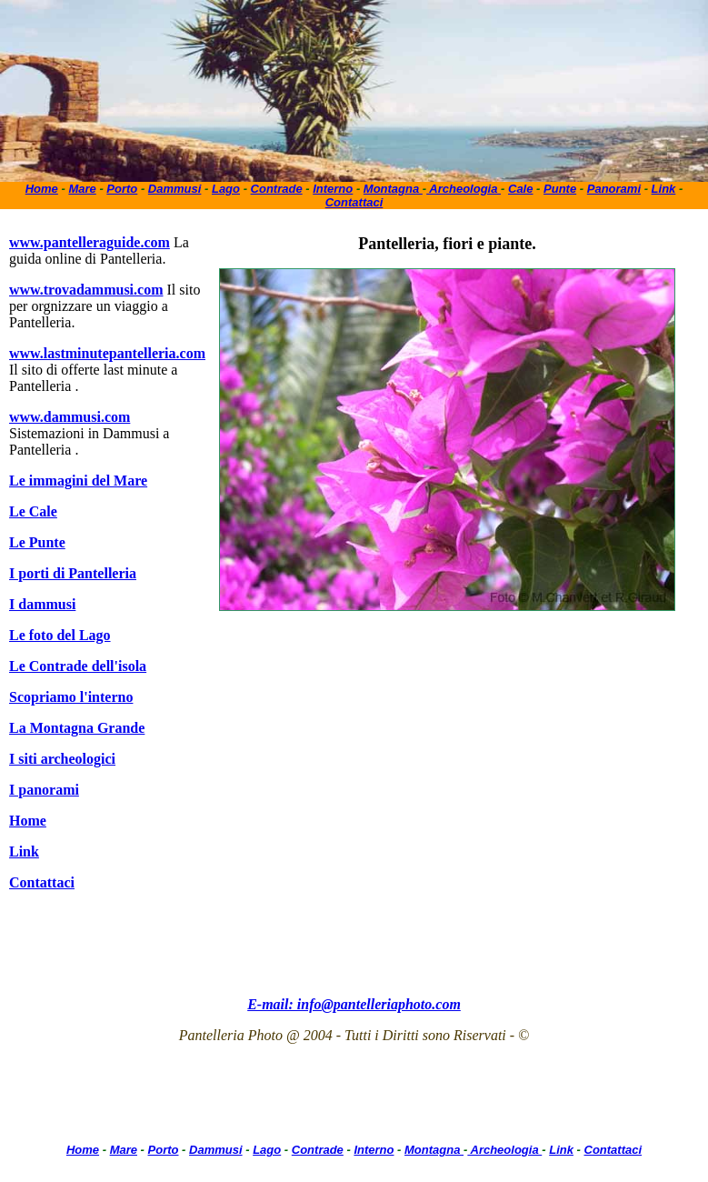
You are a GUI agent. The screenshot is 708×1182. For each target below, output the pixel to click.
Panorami (614, 188)
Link (664, 188)
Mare (81, 188)
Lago (226, 188)
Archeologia (463, 188)
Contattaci (354, 202)
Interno (333, 188)
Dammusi (175, 188)
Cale (520, 188)
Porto (121, 188)
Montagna (393, 188)
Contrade (277, 188)
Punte (559, 188)
